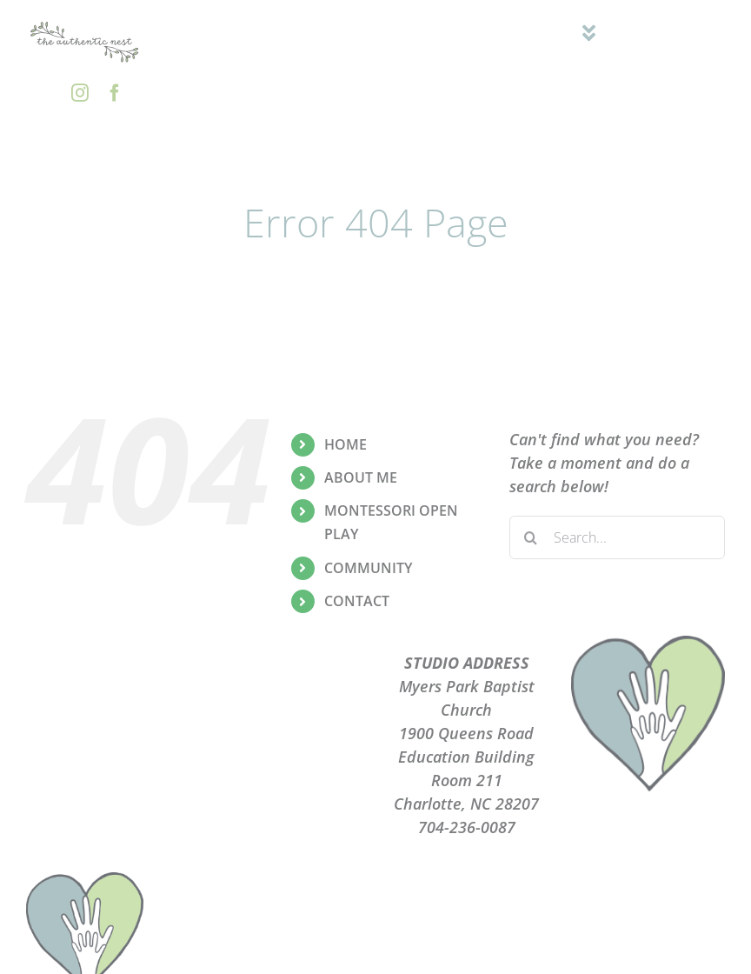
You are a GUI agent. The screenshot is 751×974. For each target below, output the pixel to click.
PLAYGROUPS (284, 686)
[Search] (531, 537)
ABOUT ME (360, 477)
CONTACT (356, 600)
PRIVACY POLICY (284, 709)
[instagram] (80, 93)
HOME (345, 444)
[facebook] (114, 93)
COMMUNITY (368, 567)
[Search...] (617, 537)
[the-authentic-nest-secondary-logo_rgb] (84, 25)
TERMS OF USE (285, 733)
